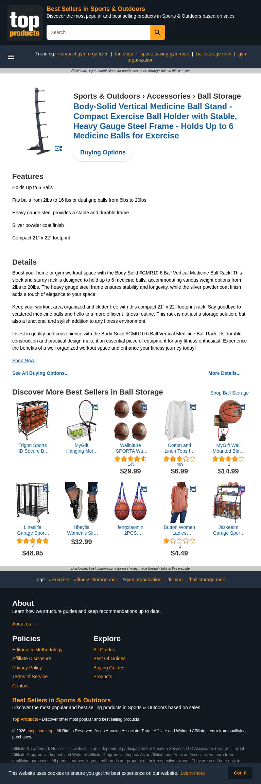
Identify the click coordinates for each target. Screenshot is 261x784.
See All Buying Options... (40, 373)
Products (102, 676)
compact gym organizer (83, 53)
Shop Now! (23, 360)
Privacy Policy (27, 667)
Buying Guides (108, 667)
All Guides (104, 649)
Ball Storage (219, 96)
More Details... (224, 373)
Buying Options (103, 152)
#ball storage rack (206, 579)
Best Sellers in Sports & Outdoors (96, 8)
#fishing (174, 579)
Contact (20, 685)
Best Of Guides (109, 658)
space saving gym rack (165, 53)
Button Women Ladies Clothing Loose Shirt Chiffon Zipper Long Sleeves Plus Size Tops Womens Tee (179, 530)
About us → (24, 624)
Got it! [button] (240, 773)
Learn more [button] (193, 773)
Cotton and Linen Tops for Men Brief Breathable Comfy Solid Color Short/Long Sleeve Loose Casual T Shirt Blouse (179, 448)
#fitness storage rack (96, 579)
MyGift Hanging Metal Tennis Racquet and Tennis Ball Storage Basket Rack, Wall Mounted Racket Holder (81, 448)
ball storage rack (213, 53)
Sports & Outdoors (106, 96)
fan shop (124, 53)
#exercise (59, 579)
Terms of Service (30, 676)
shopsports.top (40, 731)
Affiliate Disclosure (31, 658)
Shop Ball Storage (229, 393)
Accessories (169, 96)
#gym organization (142, 579)
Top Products (25, 719)
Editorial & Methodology (37, 649)
